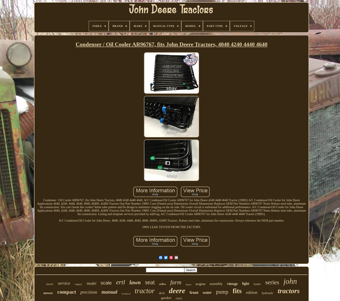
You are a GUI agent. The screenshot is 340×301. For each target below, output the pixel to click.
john (290, 281)
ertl (120, 282)
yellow (162, 284)
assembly (216, 284)
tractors (289, 291)
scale (106, 283)
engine (200, 284)
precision (88, 292)
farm (175, 282)
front (194, 292)
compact (66, 292)
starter (50, 284)
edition (251, 292)
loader (257, 284)
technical (126, 293)
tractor (145, 291)
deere (177, 291)
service (64, 283)
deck (162, 293)
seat (150, 282)
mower (48, 293)
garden (166, 298)
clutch (179, 298)
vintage (232, 284)
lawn (135, 282)
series (272, 282)
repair (78, 284)
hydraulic (267, 293)
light (245, 283)
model (91, 283)
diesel (188, 284)
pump (222, 292)
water (207, 292)
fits (237, 291)
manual (109, 292)
